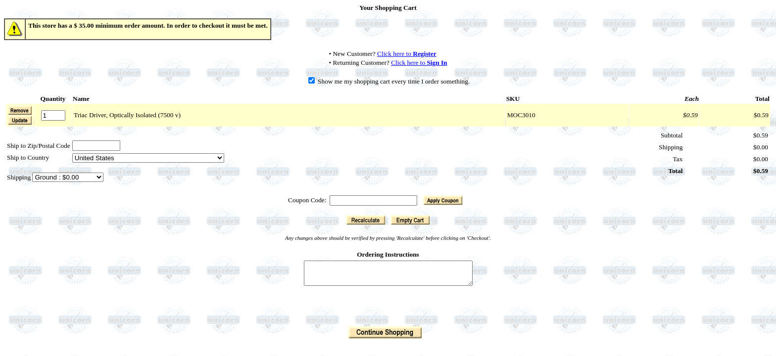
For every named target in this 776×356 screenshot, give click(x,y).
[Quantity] (53, 115)
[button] (19, 120)
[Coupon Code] (373, 200)
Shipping (19, 177)
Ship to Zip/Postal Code (38, 145)
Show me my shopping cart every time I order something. (389, 81)
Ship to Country (28, 157)
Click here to (406, 53)
